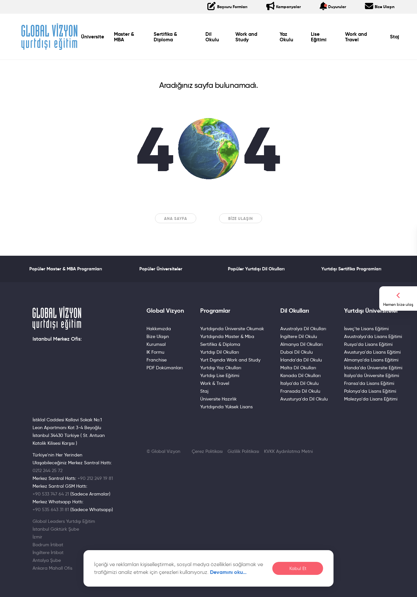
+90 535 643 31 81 (51, 509)
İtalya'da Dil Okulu (299, 383)
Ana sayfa (175, 218)
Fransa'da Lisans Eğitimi (369, 383)
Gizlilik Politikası (243, 451)
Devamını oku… (228, 572)
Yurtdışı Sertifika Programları (351, 269)
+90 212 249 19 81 (95, 478)
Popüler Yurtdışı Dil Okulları (256, 269)
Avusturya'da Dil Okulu (304, 399)
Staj (394, 37)
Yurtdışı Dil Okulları (219, 352)
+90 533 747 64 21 (51, 494)
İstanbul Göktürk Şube (56, 529)
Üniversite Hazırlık (218, 399)
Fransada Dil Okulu (300, 391)
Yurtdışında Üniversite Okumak (232, 329)
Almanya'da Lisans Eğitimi (371, 360)
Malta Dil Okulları (298, 368)
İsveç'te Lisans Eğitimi (366, 329)
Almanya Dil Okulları (301, 344)
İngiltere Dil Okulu (298, 336)
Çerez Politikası (207, 451)
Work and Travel (356, 37)
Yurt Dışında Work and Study (230, 360)
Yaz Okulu (286, 37)
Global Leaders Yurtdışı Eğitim (64, 521)
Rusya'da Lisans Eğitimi (368, 344)
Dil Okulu (212, 37)
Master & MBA (124, 37)
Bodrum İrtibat (48, 545)
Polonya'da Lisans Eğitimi (370, 391)
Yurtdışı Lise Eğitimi (219, 375)
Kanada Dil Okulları (300, 375)
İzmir (37, 537)
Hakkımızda (158, 329)
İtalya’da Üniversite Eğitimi (371, 375)
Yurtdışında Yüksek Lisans (226, 407)
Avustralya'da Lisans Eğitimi (373, 336)
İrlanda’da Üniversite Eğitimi (373, 368)
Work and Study (246, 37)
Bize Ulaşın (240, 218)
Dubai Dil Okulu (296, 352)
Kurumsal (156, 344)
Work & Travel (214, 383)
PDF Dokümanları (164, 368)
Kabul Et (297, 568)
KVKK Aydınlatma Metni (288, 451)
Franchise (156, 360)
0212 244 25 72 (48, 470)
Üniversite (92, 37)
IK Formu (155, 352)
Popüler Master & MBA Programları (65, 269)
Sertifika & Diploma (165, 37)
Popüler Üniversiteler (160, 269)
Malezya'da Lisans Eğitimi (370, 399)
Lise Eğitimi (319, 37)
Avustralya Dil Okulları (303, 329)
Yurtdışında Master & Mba (227, 336)
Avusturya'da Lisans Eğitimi (372, 352)
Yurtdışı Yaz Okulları (220, 368)
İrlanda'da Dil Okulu (301, 360)
